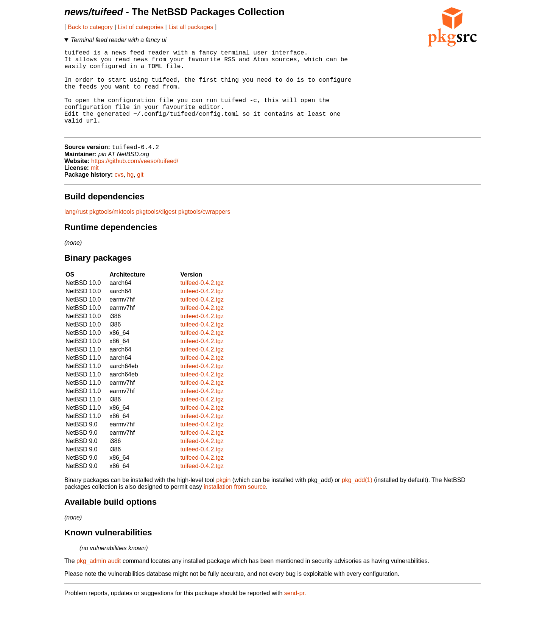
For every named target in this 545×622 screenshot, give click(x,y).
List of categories (141, 27)
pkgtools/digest (156, 231)
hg (130, 194)
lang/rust (75, 231)
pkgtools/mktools (111, 231)
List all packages (190, 27)
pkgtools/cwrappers (204, 231)
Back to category (90, 27)
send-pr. (295, 612)
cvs (119, 194)
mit (94, 187)
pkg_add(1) (357, 499)
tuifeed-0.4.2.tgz (202, 302)
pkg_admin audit (98, 580)
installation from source (235, 506)
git (140, 194)
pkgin (223, 499)
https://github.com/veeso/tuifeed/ (134, 180)
